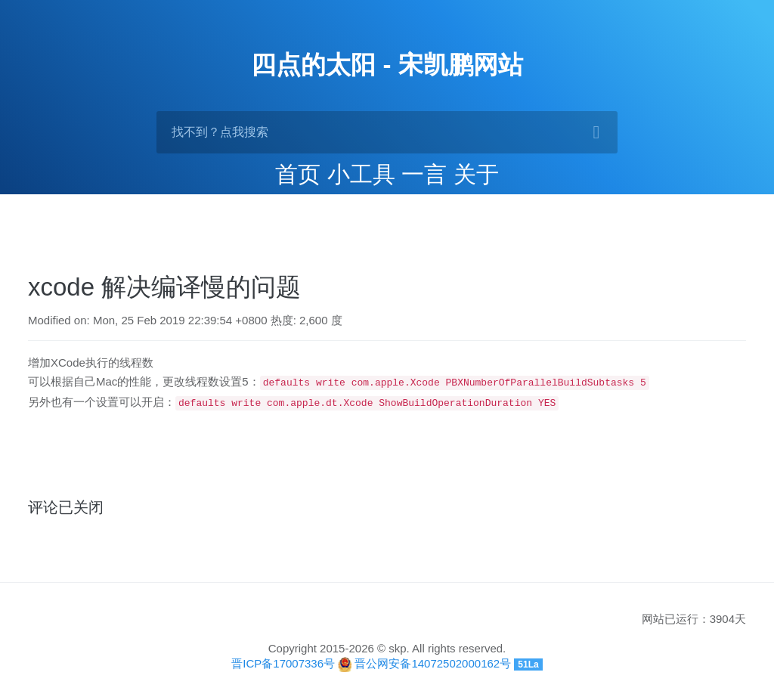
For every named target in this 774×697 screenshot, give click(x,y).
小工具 (361, 174)
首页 (297, 174)
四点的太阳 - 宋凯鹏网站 (386, 65)
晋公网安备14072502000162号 (432, 661)
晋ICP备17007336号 (283, 661)
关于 (476, 174)
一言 (424, 174)
